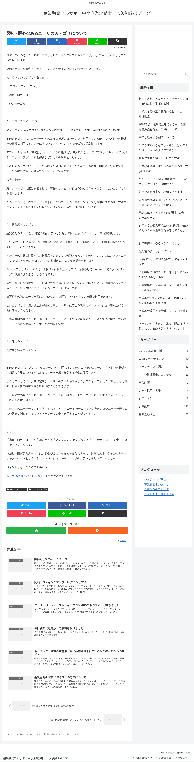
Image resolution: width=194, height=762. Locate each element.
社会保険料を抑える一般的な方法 (159, 158)
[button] (186, 74)
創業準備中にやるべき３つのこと (159, 243)
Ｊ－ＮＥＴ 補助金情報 (159, 494)
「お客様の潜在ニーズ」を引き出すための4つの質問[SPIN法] (163, 275)
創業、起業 (164, 398)
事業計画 (164, 382)
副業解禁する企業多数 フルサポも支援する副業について (163, 287)
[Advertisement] (161, 47)
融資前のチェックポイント (155, 251)
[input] (163, 74)
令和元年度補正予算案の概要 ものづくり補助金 (163, 114)
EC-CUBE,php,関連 (164, 350)
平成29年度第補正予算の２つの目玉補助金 (163, 313)
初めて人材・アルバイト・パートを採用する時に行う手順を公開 (163, 101)
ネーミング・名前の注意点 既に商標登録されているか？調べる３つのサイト (163, 326)
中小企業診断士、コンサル (164, 374)
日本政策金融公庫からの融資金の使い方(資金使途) (163, 169)
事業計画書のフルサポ (158, 484)
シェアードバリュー (156, 479)
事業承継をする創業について (156, 137)
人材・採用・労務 (164, 390)
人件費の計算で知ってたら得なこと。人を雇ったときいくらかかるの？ (163, 202)
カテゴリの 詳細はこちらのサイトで (28, 476)
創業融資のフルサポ (156, 489)
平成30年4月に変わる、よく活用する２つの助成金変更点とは (163, 300)
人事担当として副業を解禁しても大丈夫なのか (163, 262)
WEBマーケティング (16, 489)
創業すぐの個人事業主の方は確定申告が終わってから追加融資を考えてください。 (163, 230)
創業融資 (164, 406)
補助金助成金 (164, 414)
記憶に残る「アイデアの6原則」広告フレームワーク (163, 215)
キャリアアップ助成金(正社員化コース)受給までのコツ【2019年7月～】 (163, 181)
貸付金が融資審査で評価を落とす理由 (162, 191)
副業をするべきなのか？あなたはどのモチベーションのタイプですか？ (163, 148)
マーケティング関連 (38, 489)
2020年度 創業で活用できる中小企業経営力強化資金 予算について (162, 127)
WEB (159, 753)
